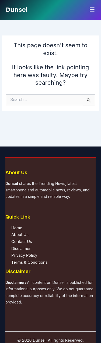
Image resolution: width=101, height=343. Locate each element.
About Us (20, 234)
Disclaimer (21, 248)
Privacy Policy (24, 255)
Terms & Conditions (29, 262)
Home (16, 228)
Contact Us (21, 241)
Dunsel (17, 10)
